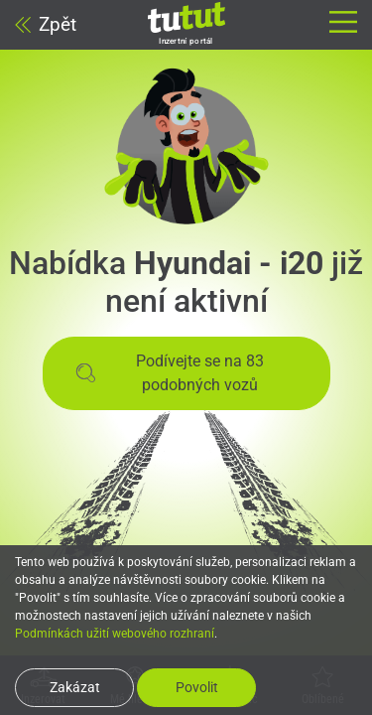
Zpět (45, 24)
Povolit (197, 687)
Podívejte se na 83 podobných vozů (170, 373)
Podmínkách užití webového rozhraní (114, 634)
